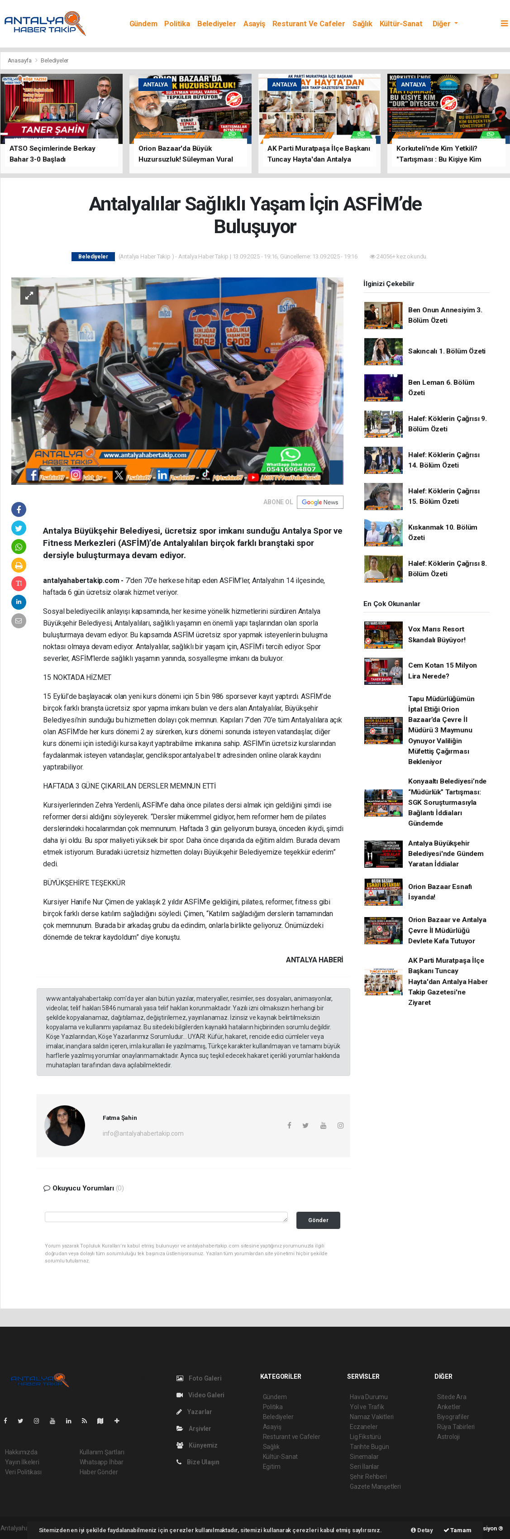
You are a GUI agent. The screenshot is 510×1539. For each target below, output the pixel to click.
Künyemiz (197, 1445)
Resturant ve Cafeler (308, 23)
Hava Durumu (369, 1396)
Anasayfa (20, 60)
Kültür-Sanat (401, 23)
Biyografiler (453, 1416)
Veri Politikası (23, 1472)
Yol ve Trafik (367, 1406)
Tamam (457, 1530)
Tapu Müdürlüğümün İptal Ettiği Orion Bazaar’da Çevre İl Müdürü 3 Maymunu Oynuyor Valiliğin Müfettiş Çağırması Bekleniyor (441, 730)
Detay (422, 1530)
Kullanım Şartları (102, 1452)
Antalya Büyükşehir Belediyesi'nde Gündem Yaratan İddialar (446, 854)
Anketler (449, 1406)
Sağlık (362, 23)
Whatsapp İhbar (102, 1462)
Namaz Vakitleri (372, 1416)
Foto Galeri (199, 1378)
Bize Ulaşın (197, 1462)
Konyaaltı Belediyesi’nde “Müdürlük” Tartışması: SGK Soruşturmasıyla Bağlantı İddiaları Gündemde (447, 802)
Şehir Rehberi (368, 1476)
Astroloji (448, 1436)
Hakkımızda (21, 1452)
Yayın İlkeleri (22, 1462)
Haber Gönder (99, 1472)
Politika (177, 23)
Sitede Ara (452, 1396)
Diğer (443, 23)
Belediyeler (216, 23)
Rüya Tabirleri (456, 1426)
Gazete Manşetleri (375, 1486)
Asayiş (254, 23)
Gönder (318, 1220)
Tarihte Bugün (369, 1446)
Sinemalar (364, 1456)
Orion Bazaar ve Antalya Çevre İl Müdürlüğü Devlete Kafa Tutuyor (447, 930)
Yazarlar (194, 1411)
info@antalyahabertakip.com (143, 1133)
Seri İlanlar (364, 1466)
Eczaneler (363, 1426)
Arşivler (193, 1428)
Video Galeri (200, 1395)
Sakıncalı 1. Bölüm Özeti (447, 351)
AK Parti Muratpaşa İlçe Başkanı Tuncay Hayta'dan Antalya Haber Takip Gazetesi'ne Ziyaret (448, 981)
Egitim (272, 1466)
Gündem (143, 23)
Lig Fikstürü (365, 1436)
